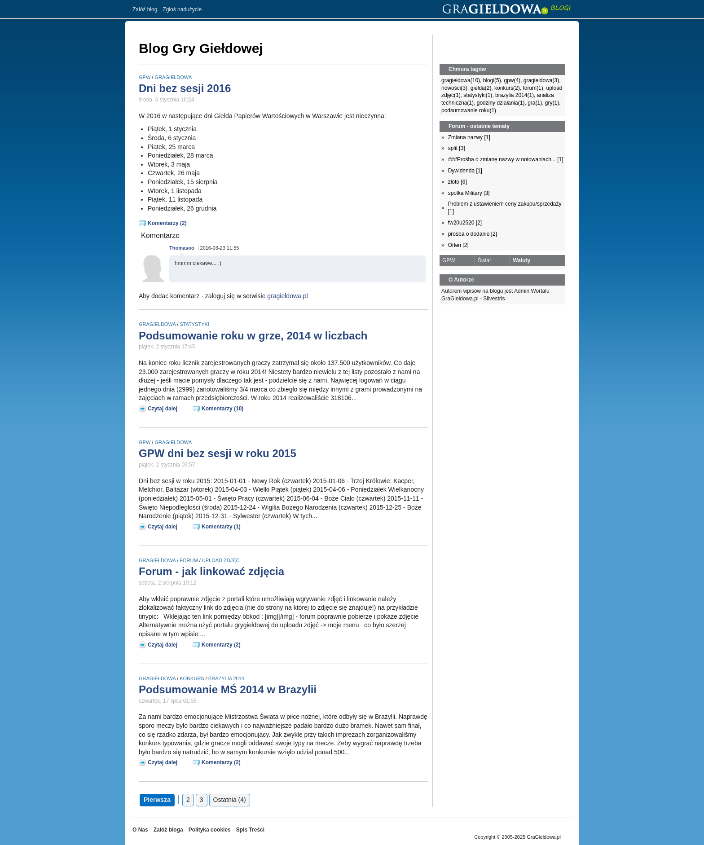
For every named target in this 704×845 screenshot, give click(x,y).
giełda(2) (481, 88)
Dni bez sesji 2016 (185, 88)
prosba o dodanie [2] (472, 234)
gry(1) (552, 103)
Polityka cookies (210, 830)
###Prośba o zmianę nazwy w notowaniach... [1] (505, 159)
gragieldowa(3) (541, 80)
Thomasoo (181, 248)
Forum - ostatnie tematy (479, 126)
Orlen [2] (458, 245)
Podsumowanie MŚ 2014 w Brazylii (228, 689)
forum (189, 560)
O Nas (140, 830)
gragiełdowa (157, 560)
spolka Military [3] (469, 193)
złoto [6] (457, 182)
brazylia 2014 (226, 678)
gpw (144, 77)
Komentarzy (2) (167, 223)
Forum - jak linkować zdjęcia (211, 571)
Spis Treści (250, 830)
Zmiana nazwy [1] (469, 137)
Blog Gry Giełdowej (201, 48)
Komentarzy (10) (222, 408)
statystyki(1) (477, 95)
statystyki (194, 324)
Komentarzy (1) (221, 527)
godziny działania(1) (501, 103)
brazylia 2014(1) (514, 95)
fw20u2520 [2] (465, 223)
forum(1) (533, 88)
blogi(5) (492, 80)
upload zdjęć (221, 560)
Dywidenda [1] (465, 170)
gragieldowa (173, 77)
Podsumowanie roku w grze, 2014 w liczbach (253, 336)
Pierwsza (157, 799)
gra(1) (535, 103)
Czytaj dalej (162, 408)
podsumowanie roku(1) (468, 110)
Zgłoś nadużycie (182, 9)
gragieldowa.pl (287, 295)
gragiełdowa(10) (460, 80)
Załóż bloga (168, 830)
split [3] (456, 148)
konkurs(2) (507, 88)
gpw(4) (512, 80)
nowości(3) (454, 88)
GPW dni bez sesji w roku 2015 (217, 453)
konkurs (192, 678)
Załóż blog (144, 9)
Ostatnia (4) (229, 799)
